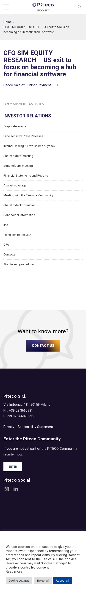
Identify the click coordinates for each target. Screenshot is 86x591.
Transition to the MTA (17, 234)
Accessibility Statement (35, 427)
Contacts (9, 254)
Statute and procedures (19, 264)
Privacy (8, 427)
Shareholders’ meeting (18, 156)
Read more (14, 571)
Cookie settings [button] (18, 580)
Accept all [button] (62, 580)
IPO (5, 225)
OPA (6, 244)
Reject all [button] (43, 580)
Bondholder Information (19, 215)
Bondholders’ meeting (18, 165)
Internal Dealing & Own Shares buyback (29, 146)
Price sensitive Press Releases (23, 136)
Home (7, 22)
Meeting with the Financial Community (28, 195)
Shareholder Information (19, 205)
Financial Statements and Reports (25, 175)
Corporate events (14, 126)
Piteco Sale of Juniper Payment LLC (30, 85)
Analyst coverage (14, 185)
